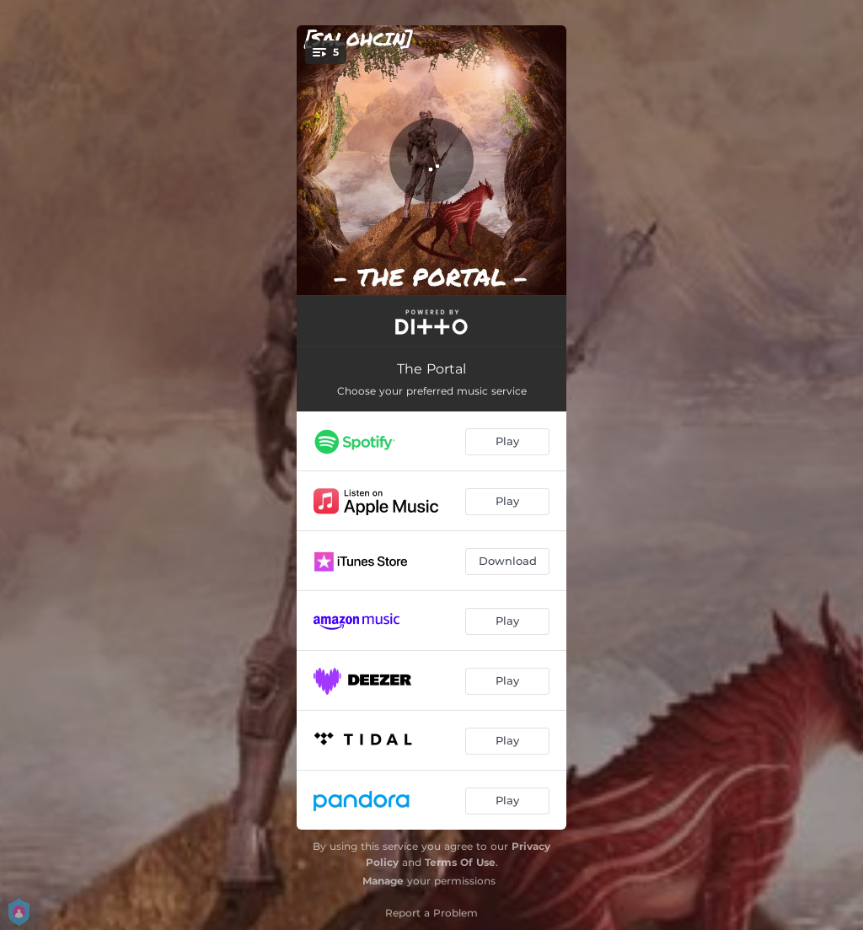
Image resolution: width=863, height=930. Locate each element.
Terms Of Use (460, 862)
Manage (383, 880)
